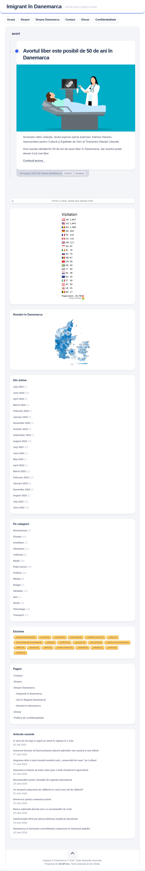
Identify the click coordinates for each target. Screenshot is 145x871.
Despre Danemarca (47, 20)
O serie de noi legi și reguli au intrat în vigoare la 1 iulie (43, 741)
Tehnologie (19, 609)
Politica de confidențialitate (29, 718)
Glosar (85, 20)
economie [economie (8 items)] (60, 637)
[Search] (72, 201)
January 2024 (20, 417)
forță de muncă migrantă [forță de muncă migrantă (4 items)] (118, 643)
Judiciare (18, 555)
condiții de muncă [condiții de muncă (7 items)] (95, 637)
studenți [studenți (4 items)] (20, 653)
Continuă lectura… (34, 161)
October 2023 (20, 429)
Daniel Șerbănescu (51, 173)
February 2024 (21, 411)
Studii (16, 603)
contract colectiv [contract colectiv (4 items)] (64, 648)
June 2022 (18, 508)
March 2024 (19, 405)
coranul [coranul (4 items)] (112, 648)
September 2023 (22, 435)
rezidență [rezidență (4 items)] (83, 648)
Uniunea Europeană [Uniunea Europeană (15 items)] (25, 637)
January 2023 (20, 483)
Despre (25, 20)
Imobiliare (18, 543)
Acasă (11, 20)
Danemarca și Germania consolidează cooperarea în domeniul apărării (51, 829)
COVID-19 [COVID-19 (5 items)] (65, 643)
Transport (18, 615)
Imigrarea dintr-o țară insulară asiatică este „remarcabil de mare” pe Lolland (54, 760)
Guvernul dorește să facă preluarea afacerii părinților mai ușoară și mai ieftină (55, 751)
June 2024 (18, 393)
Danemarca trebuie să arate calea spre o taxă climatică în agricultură (50, 770)
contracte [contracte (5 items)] (80, 643)
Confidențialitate (105, 20)
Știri (15, 597)
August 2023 (20, 441)
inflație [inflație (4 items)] (20, 648)
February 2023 (21, 477)
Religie (17, 585)
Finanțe (17, 537)
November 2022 (21, 490)
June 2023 (18, 453)
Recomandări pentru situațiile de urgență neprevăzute (42, 780)
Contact (70, 20)
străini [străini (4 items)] (48, 648)
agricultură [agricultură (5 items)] (95, 643)
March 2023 (19, 471)
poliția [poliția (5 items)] (50, 643)
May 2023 (18, 459)
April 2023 (18, 465)
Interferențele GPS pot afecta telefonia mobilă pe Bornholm (45, 819)
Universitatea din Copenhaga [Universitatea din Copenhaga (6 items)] (28, 643)
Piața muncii (20, 567)
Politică (68, 173)
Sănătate (79, 173)
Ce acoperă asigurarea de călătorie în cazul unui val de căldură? (48, 790)
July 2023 (18, 447)
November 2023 (21, 423)
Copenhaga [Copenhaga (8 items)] (76, 637)
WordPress (64, 864)
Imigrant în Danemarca (34, 7)
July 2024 (18, 387)
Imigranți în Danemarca (29, 694)
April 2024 (18, 399)
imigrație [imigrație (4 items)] (97, 648)
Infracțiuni (18, 549)
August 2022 (20, 495)
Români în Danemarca (28, 706)
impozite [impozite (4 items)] (34, 648)
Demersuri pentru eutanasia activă (32, 799)
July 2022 (18, 502)
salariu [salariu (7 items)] (113, 637)
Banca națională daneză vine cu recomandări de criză (42, 809)
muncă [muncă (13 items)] (44, 637)
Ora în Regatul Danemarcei (31, 700)
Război (17, 579)
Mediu (16, 561)
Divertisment (20, 531)
